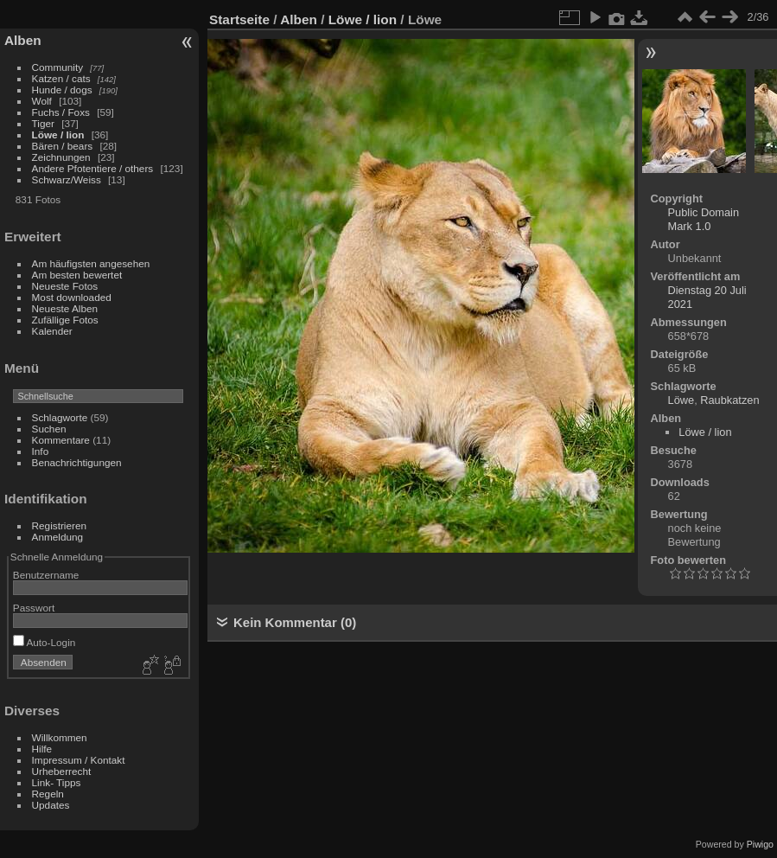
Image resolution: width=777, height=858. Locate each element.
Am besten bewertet (77, 274)
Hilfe (42, 748)
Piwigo (760, 844)
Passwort (33, 607)
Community (58, 67)
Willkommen (59, 737)
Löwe (681, 400)
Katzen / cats (61, 78)
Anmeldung (58, 536)
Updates (51, 804)
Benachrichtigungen (77, 462)
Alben (22, 40)
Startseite (239, 19)
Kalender (52, 330)
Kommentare (61, 439)
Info (40, 451)
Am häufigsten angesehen (91, 263)
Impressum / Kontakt (78, 759)
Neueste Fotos (65, 285)
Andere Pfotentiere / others (93, 168)
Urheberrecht (62, 771)
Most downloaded (71, 297)
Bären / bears (62, 145)
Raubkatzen (729, 400)
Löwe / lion (58, 134)
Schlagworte (60, 417)
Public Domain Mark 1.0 (704, 219)
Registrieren (59, 525)
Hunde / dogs (62, 89)
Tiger (43, 123)
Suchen (49, 428)
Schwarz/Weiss (66, 179)
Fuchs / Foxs (61, 112)
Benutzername (46, 574)
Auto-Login (44, 642)
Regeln (48, 793)
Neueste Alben (65, 308)
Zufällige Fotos (65, 319)
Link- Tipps (56, 782)
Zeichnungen (61, 157)
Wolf (42, 100)
